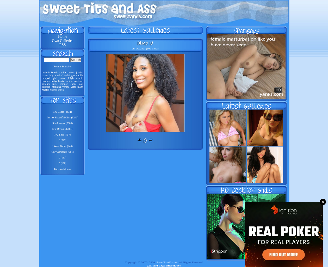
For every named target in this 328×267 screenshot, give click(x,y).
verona (65, 86)
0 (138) (62, 163)
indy (51, 75)
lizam (45, 75)
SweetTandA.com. (167, 262)
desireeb (46, 86)
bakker (61, 81)
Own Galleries (62, 41)
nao (81, 81)
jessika (79, 72)
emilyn (69, 81)
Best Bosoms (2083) (62, 129)
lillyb (70, 78)
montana (56, 86)
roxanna (46, 81)
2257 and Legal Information (164, 265)
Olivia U (145, 43)
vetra (73, 86)
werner (53, 89)
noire (62, 78)
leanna (73, 83)
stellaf (67, 75)
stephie (79, 75)
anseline (46, 83)
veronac (64, 83)
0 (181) (62, 157)
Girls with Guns (62, 169)
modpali (46, 78)
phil (55, 78)
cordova (71, 72)
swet (76, 81)
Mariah (45, 89)
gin (73, 75)
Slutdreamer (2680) (62, 123)
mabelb (45, 72)
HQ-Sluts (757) (62, 134)
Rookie (54, 72)
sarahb (62, 72)
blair (80, 83)
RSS (62, 45)
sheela (61, 89)
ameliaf (59, 75)
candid (79, 78)
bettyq (54, 81)
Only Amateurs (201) (63, 151)
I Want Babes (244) (62, 146)
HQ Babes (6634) (62, 111)
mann (80, 86)
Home (62, 37)
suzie (55, 83)
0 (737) (62, 140)
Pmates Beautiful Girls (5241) (62, 117)
